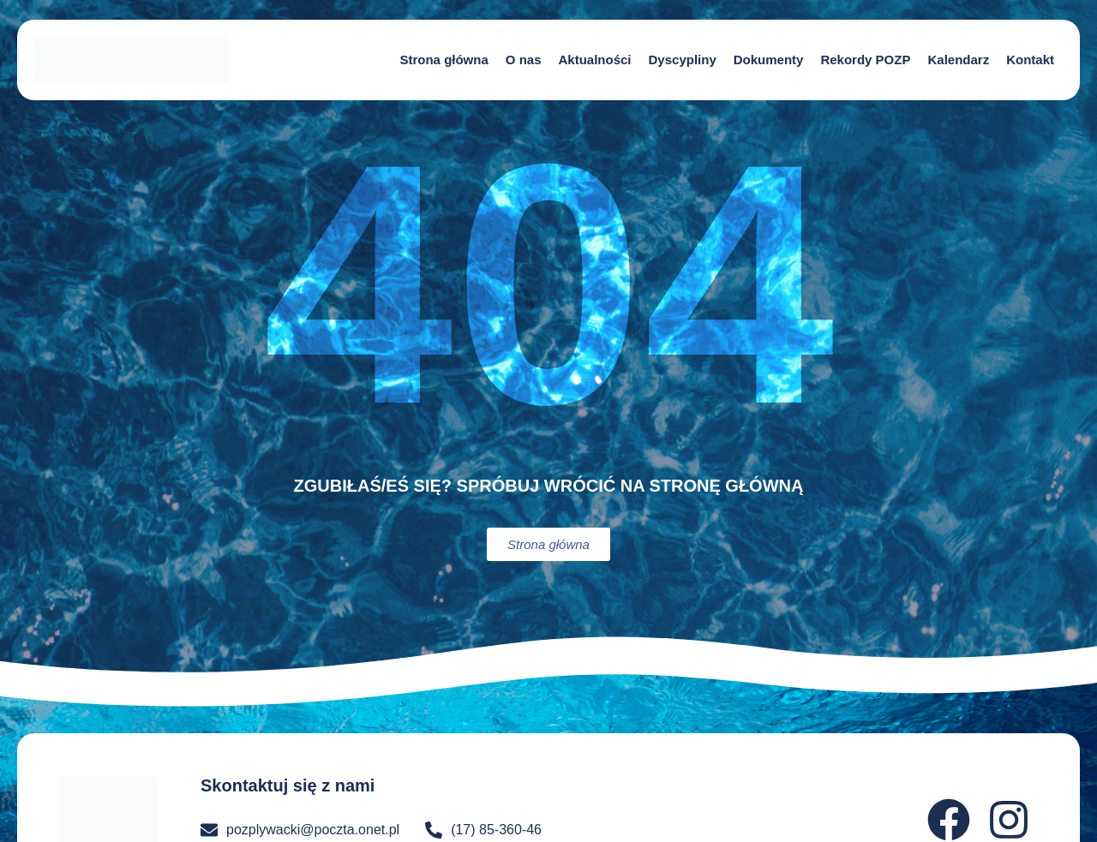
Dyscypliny (682, 59)
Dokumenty (769, 59)
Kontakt (1030, 59)
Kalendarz (958, 59)
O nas (524, 59)
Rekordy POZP (865, 59)
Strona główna (443, 59)
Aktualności (594, 59)
